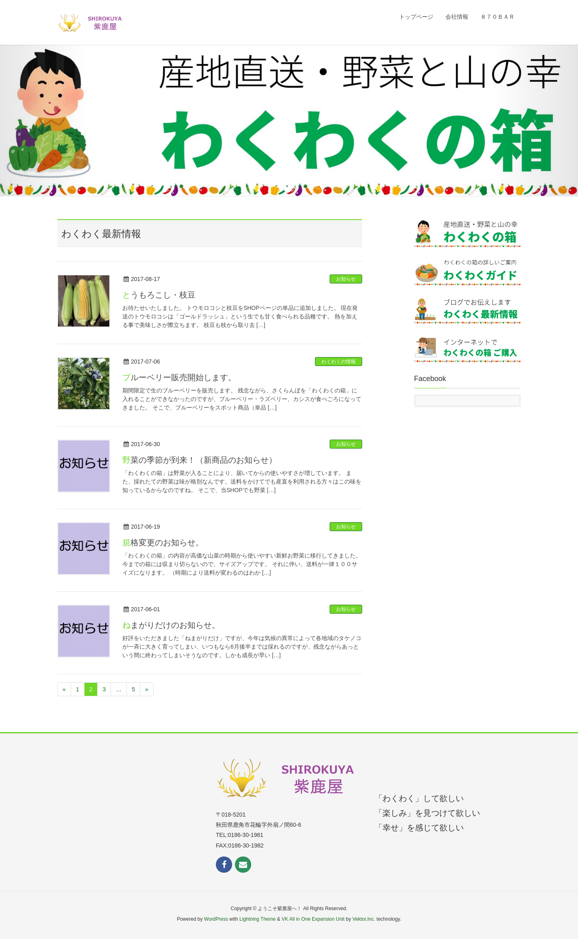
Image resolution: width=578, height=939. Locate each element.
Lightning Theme (257, 919)
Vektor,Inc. (363, 919)
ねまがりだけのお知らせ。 (171, 625)
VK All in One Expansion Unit (313, 919)
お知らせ (346, 279)
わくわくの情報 (339, 361)
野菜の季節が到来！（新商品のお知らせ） (199, 459)
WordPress (216, 919)
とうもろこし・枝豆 (159, 294)
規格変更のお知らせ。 (163, 542)
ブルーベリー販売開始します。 (179, 377)
